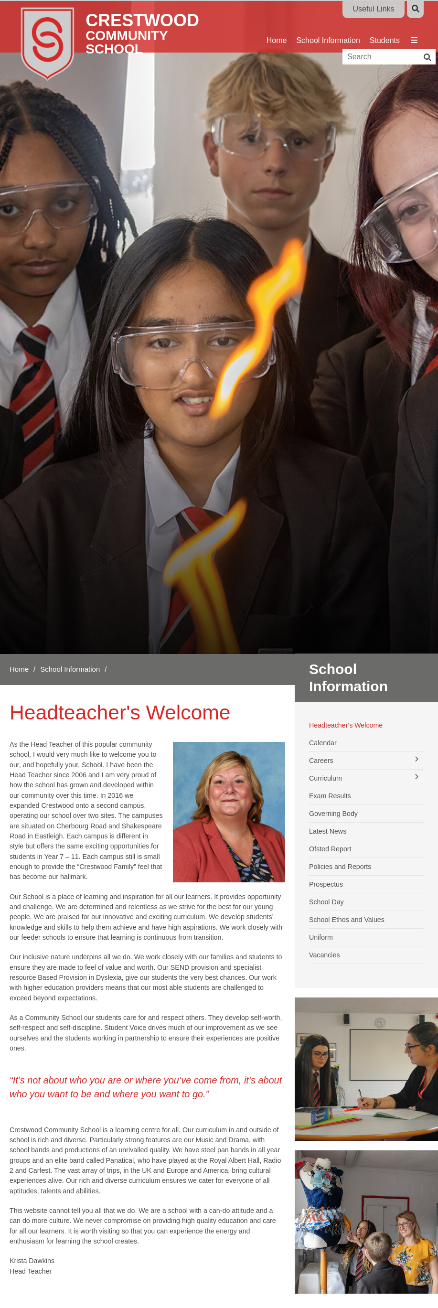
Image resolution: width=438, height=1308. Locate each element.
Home (19, 669)
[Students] (385, 26)
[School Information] (327, 26)
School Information (70, 669)
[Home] (122, 43)
